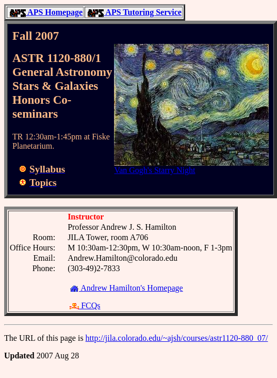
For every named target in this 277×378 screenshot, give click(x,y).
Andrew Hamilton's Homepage (126, 288)
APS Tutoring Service (135, 12)
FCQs (85, 305)
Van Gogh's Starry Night (154, 170)
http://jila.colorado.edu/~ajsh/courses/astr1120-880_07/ (177, 338)
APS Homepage (46, 12)
